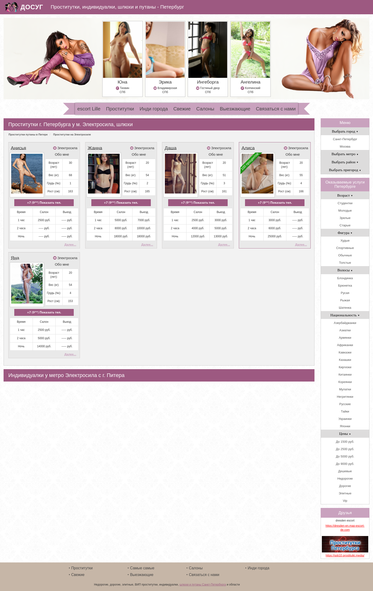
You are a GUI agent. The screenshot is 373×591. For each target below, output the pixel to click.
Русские (345, 404)
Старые (344, 225)
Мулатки (345, 389)
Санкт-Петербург (345, 139)
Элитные (345, 493)
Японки (345, 426)
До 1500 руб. (345, 441)
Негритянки (345, 396)
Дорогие (345, 486)
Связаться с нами (276, 108)
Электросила (67, 148)
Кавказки (345, 352)
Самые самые (142, 568)
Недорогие (345, 478)
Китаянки (345, 374)
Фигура (345, 233)
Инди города (154, 108)
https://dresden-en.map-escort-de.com (344, 527)
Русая (345, 293)
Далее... (70, 244)
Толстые (345, 262)
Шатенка (345, 307)
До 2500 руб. (345, 449)
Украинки (345, 419)
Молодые (345, 210)
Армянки (345, 337)
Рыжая (345, 300)
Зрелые (344, 218)
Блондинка (345, 278)
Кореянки (345, 382)
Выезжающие (235, 108)
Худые (345, 240)
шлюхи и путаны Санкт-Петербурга (202, 584)
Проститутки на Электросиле (72, 134)
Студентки (345, 203)
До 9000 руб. (345, 464)
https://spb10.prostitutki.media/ (345, 555)
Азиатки (345, 330)
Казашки (345, 360)
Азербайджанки (345, 323)
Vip (345, 500)
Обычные (345, 255)
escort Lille (88, 108)
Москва (345, 146)
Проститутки (120, 108)
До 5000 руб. (345, 456)
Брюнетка (345, 285)
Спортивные (345, 248)
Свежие (182, 108)
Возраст (345, 195)
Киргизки (345, 367)
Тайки (345, 411)
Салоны (205, 108)
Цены (345, 434)
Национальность (345, 315)
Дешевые (345, 471)
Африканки (345, 345)
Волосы (345, 270)
